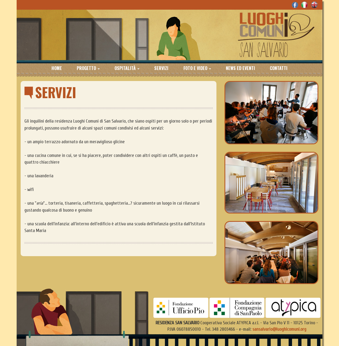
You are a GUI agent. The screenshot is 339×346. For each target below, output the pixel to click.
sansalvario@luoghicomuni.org (279, 329)
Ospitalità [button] (127, 68)
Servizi (161, 68)
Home (56, 68)
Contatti (279, 68)
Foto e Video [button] (197, 68)
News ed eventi (240, 68)
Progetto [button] (88, 68)
